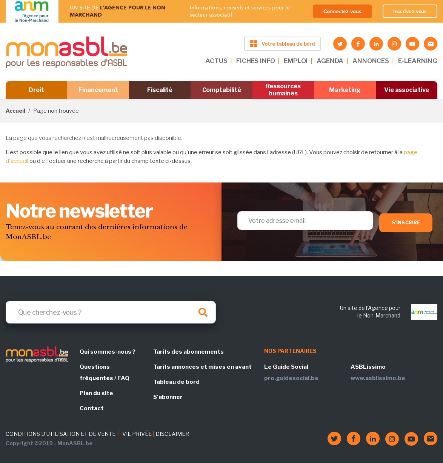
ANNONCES (370, 60)
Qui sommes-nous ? (107, 351)
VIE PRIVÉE (137, 434)
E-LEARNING (417, 60)
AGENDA (330, 60)
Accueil (15, 110)
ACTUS (216, 60)
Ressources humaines (283, 90)
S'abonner (168, 397)
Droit (36, 90)
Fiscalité (159, 90)
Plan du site (96, 393)
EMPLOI (296, 60)
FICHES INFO (255, 60)
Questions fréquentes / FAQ (104, 372)
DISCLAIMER (172, 434)
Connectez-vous (342, 11)
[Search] (111, 312)
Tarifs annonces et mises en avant (202, 366)
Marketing (344, 90)
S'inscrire (406, 222)
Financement (98, 90)
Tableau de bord (176, 382)
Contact (92, 408)
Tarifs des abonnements (188, 351)
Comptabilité (221, 90)
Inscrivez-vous (410, 11)
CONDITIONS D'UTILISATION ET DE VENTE (60, 434)
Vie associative (406, 90)
